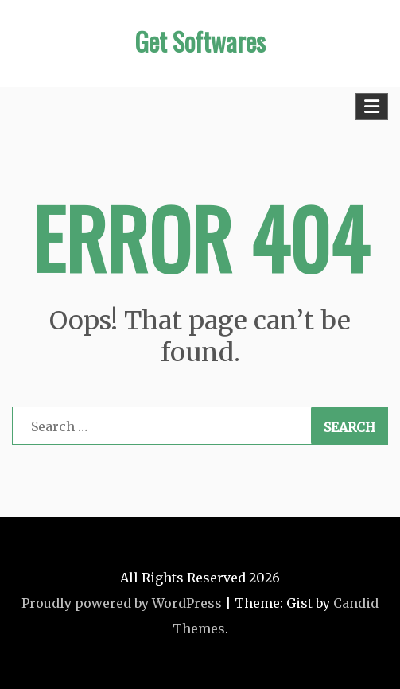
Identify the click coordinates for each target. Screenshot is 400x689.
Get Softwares (200, 41)
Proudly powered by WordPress (121, 603)
